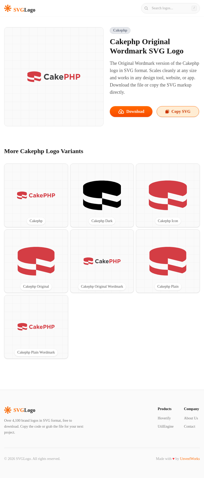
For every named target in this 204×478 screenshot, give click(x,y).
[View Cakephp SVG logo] (36, 195)
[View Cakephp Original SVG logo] (36, 261)
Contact (189, 426)
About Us (191, 418)
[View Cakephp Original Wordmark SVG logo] (102, 261)
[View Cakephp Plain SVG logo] (168, 261)
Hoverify (164, 418)
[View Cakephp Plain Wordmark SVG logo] (36, 327)
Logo (19, 410)
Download (131, 111)
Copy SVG (177, 111)
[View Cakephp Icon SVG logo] (168, 195)
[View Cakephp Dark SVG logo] (102, 195)
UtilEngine (165, 426)
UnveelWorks (190, 459)
